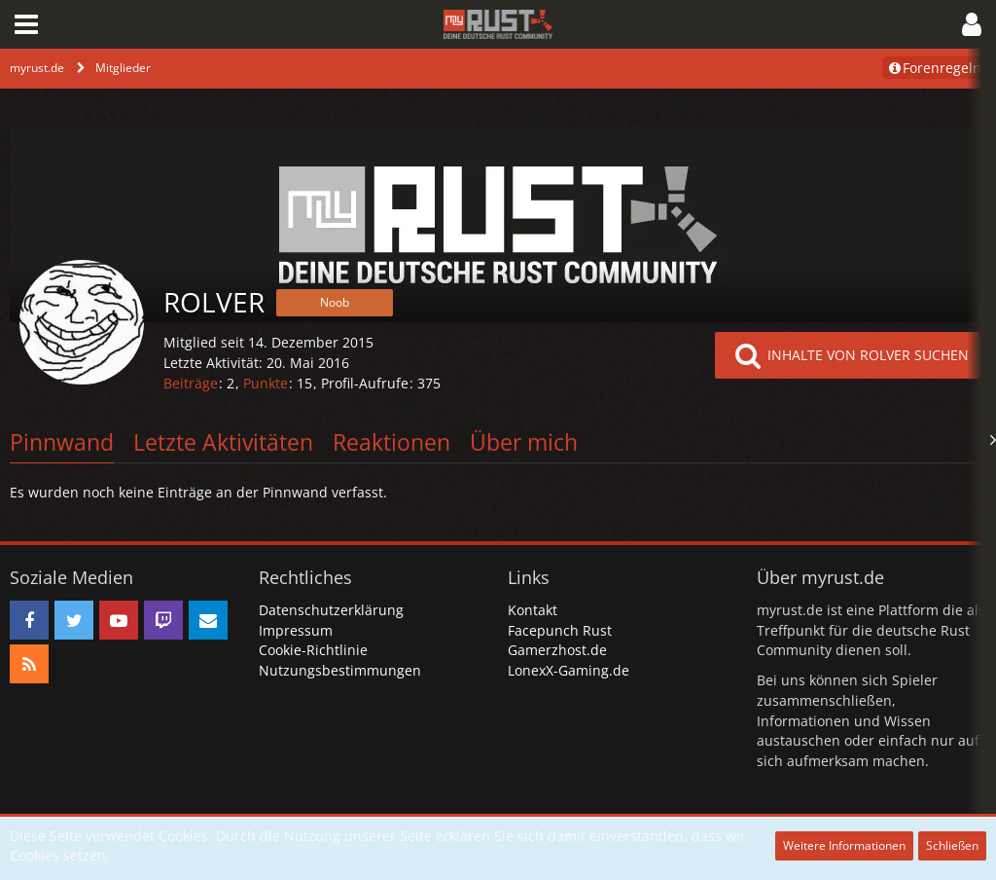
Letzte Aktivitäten (223, 442)
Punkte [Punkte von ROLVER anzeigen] (265, 383)
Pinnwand (62, 442)
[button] (26, 24)
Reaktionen (391, 442)
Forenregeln (934, 67)
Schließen (952, 845)
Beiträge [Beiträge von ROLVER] (190, 383)
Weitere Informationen (844, 845)
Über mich (524, 442)
